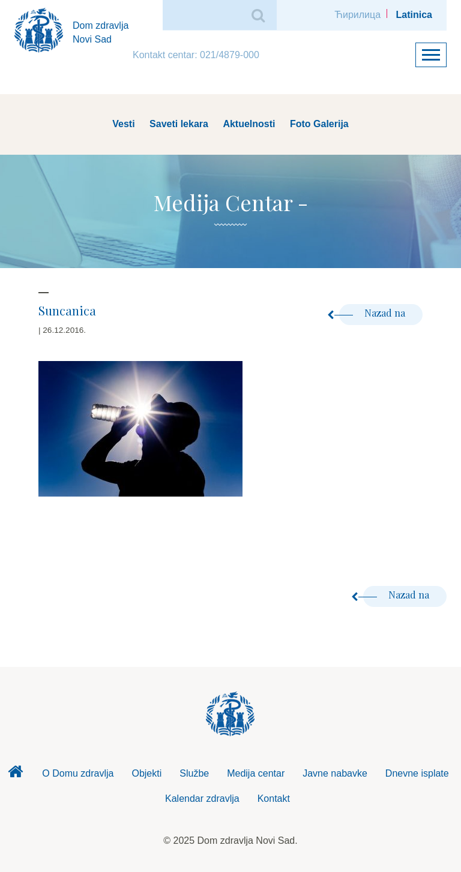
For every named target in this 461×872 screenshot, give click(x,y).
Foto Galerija (319, 124)
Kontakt (274, 798)
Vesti (123, 124)
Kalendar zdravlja (202, 798)
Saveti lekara (178, 124)
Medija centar (256, 773)
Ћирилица (357, 15)
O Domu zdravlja (77, 773)
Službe (194, 773)
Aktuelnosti (249, 124)
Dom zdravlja (15, 774)
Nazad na (373, 312)
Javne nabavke (335, 773)
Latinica (414, 15)
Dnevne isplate (417, 773)
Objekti (146, 773)
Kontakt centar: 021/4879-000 (196, 55)
